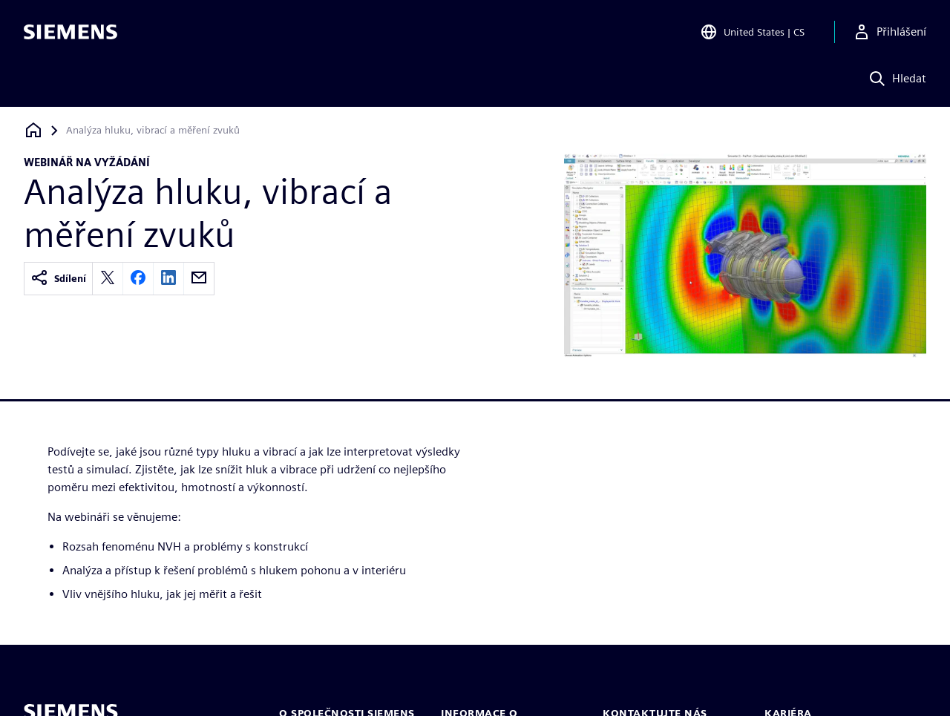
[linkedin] (168, 279)
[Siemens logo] (70, 32)
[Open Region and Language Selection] (752, 32)
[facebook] (138, 279)
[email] (199, 279)
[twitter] (107, 279)
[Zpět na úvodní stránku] (33, 130)
